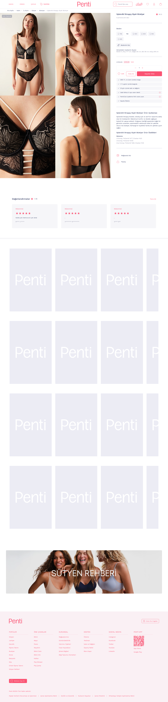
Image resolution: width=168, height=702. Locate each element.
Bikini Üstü (37, 651)
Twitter (111, 644)
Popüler (13, 632)
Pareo (36, 644)
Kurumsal (63, 632)
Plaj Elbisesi (38, 662)
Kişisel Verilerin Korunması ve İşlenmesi (22, 696)
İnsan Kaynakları (64, 648)
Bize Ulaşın (87, 651)
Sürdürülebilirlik (64, 640)
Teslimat (87, 640)
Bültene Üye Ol (19, 681)
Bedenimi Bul (123, 45)
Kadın (11, 4)
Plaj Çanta (37, 665)
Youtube (111, 648)
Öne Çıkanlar (40, 632)
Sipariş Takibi (88, 648)
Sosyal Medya (115, 632)
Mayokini (37, 648)
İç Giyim (26, 10)
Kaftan (36, 658)
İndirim (46, 4)
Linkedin (112, 651)
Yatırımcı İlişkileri (65, 644)
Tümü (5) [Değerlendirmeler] (153, 199)
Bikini (36, 637)
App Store (137, 648)
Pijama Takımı (13, 648)
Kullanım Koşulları (84, 696)
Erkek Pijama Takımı (16, 665)
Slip (10, 662)
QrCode (139, 641)
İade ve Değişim (89, 644)
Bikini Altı (37, 655)
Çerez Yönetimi (100, 696)
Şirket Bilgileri (64, 651)
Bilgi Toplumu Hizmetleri (67, 655)
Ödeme (86, 637)
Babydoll (12, 658)
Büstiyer (42, 10)
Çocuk (33, 4)
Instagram (112, 637)
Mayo (36, 640)
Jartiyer (11, 640)
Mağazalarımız (64, 637)
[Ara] (115, 4)
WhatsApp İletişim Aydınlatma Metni (121, 696)
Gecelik (11, 644)
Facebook (112, 640)
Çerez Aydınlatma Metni (48, 696)
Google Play (138, 652)
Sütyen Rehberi (14, 669)
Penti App (138, 632)
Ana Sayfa (10, 10)
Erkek (22, 4)
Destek (87, 632)
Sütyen (34, 10)
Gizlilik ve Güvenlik (67, 696)
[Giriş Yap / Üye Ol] (154, 4)
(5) (160, 14)
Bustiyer (12, 651)
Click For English (151, 621)
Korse (11, 655)
